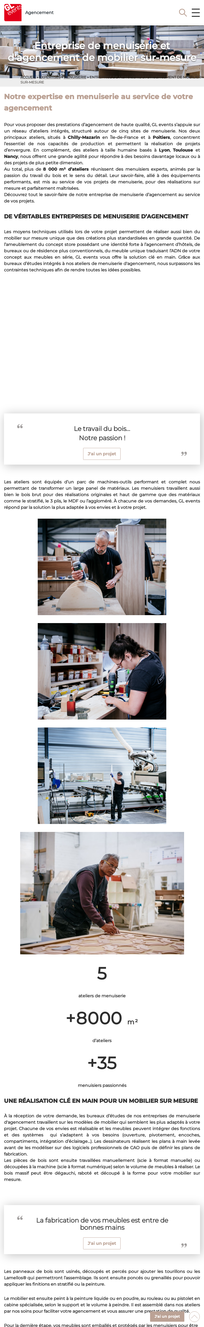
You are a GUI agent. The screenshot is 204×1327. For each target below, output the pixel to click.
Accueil (28, 77)
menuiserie (75, 77)
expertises (50, 77)
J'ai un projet (102, 453)
